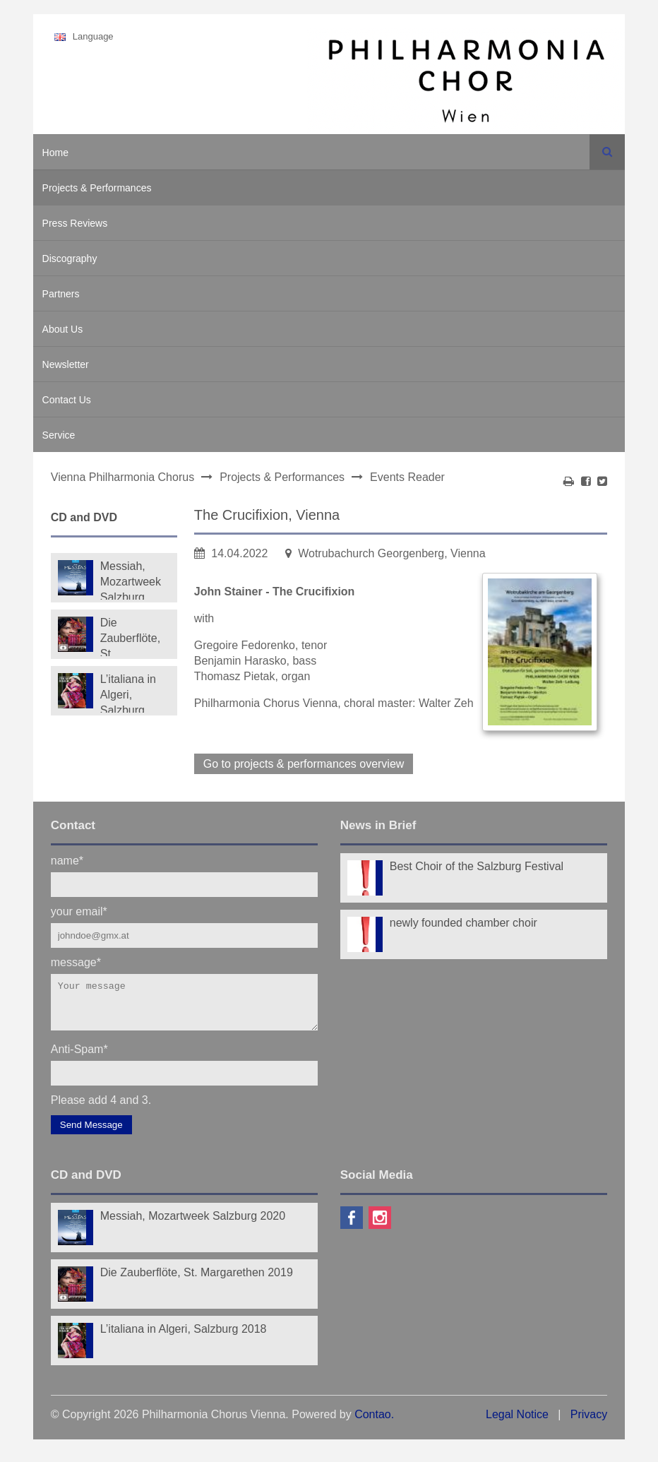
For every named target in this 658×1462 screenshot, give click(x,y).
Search (607, 152)
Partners (61, 293)
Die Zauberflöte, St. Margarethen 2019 (132, 636)
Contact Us (66, 399)
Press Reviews (75, 223)
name (67, 860)
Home (55, 152)
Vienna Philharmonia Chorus (122, 477)
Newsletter (65, 364)
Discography (69, 258)
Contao (372, 1423)
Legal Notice (517, 1423)
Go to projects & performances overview (304, 764)
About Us (62, 329)
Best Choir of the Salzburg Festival (476, 866)
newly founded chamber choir (463, 923)
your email (79, 910)
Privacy (588, 1423)
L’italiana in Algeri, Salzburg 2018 (128, 693)
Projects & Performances (97, 188)
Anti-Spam (79, 1057)
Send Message (91, 1133)
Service (59, 435)
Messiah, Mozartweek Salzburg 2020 (130, 580)
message (76, 961)
